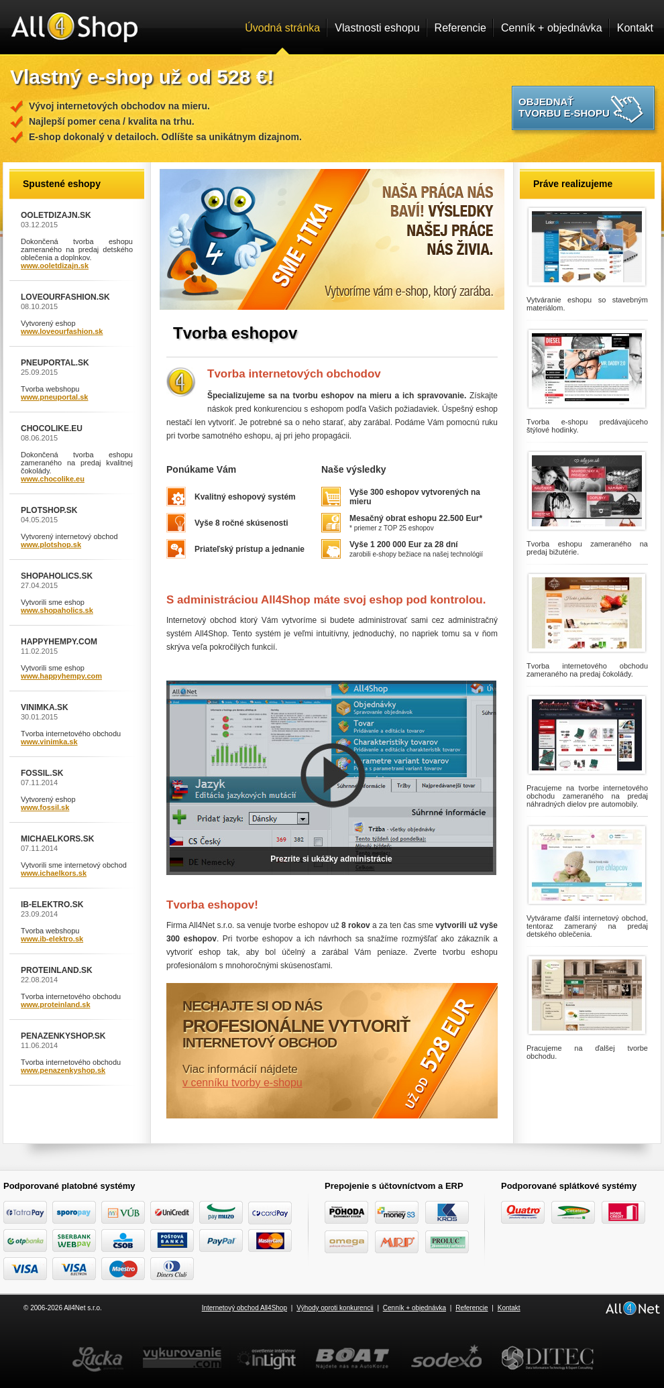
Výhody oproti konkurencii (335, 1308)
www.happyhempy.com (61, 676)
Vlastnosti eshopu (377, 28)
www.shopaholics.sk (57, 610)
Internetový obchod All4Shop (244, 1308)
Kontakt (635, 28)
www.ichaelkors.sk (54, 873)
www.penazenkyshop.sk (63, 1070)
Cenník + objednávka (551, 28)
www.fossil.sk (45, 807)
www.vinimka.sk (49, 742)
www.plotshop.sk (51, 544)
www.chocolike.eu (53, 479)
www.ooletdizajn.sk (55, 266)
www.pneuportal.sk (54, 397)
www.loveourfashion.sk (62, 331)
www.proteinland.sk (56, 1004)
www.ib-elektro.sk (52, 939)
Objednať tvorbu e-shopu (564, 107)
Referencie (460, 28)
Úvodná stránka (282, 28)
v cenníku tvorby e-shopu (242, 1082)
